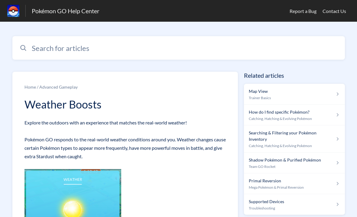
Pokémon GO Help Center (65, 10)
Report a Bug (303, 11)
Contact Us (334, 11)
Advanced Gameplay (58, 87)
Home (30, 87)
